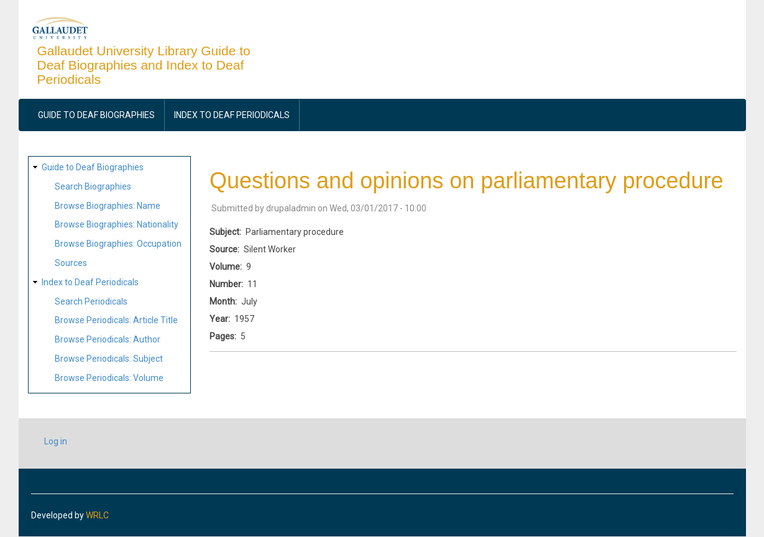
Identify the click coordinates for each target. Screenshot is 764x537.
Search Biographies (93, 186)
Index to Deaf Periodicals (232, 115)
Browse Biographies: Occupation (118, 244)
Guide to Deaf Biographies (96, 115)
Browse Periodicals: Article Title (116, 320)
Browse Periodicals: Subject (109, 359)
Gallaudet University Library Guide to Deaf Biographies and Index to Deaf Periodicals (144, 65)
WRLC (97, 515)
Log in (55, 441)
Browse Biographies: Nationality (116, 224)
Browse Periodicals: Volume (109, 378)
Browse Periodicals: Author (107, 339)
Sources (71, 263)
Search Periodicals (91, 301)
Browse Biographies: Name (107, 206)
